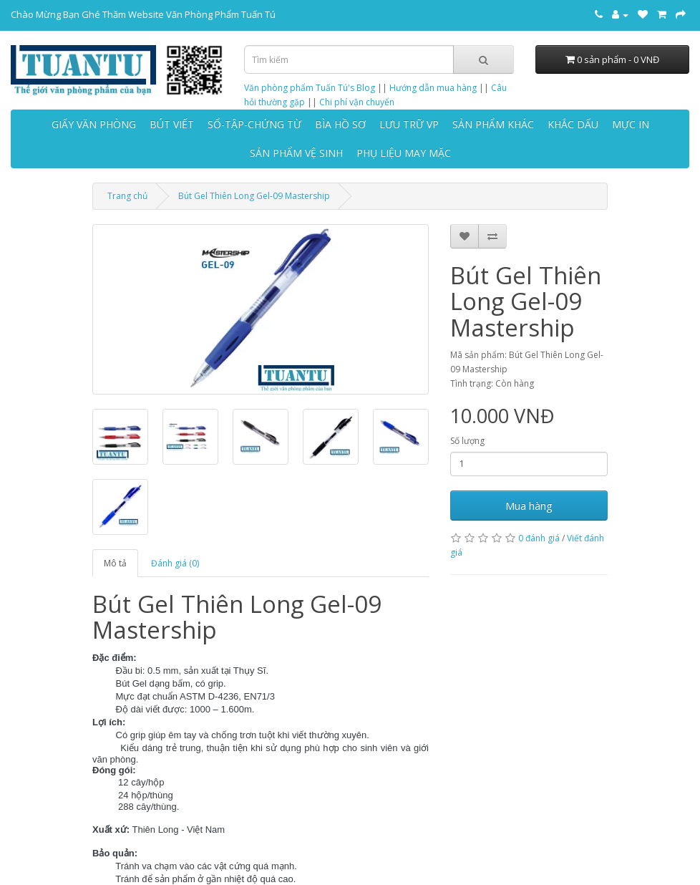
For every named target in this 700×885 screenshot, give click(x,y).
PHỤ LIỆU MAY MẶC (403, 153)
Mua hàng (529, 505)
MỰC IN (630, 124)
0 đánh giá (539, 538)
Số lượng (467, 441)
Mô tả (115, 563)
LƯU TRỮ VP (409, 124)
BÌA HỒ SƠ (340, 124)
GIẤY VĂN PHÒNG (94, 124)
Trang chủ (127, 196)
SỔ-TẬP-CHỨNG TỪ (254, 124)
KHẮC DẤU (573, 124)
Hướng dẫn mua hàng (433, 88)
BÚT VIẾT (172, 124)
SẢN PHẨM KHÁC (493, 124)
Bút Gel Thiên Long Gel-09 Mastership (254, 196)
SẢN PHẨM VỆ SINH (296, 153)
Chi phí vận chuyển (356, 102)
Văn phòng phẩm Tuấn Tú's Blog (309, 88)
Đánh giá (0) (175, 563)
